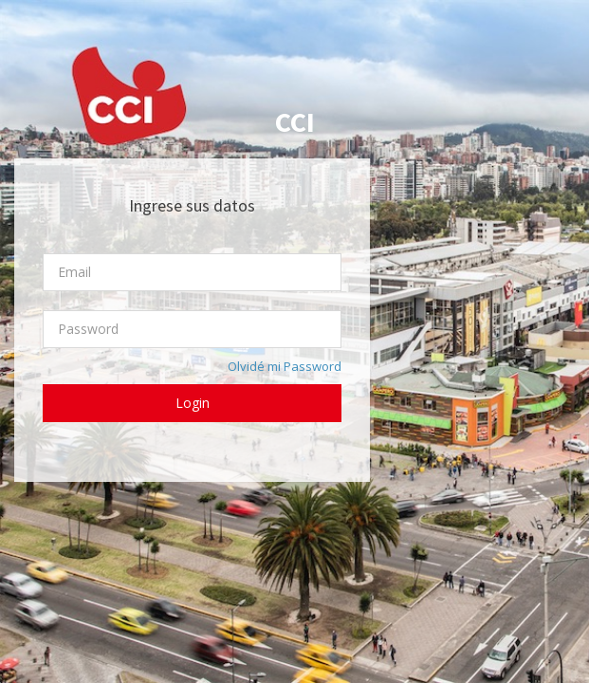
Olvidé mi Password (284, 366)
